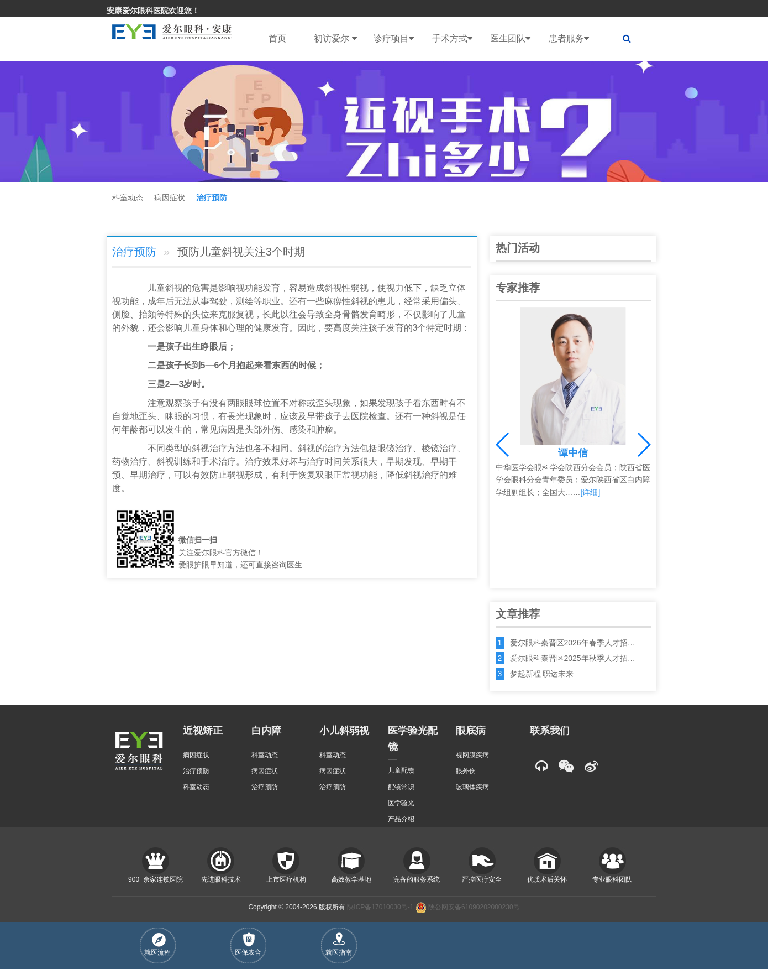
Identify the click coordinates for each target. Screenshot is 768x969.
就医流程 (157, 944)
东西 (281, 365)
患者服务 (569, 39)
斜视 (174, 288)
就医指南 (338, 944)
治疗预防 (211, 197)
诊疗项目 (394, 39)
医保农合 (248, 944)
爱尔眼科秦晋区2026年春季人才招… (572, 642)
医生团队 (510, 39)
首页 (277, 38)
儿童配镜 (401, 770)
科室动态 (127, 197)
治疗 (218, 448)
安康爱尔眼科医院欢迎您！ (153, 10)
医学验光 (401, 803)
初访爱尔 (335, 39)
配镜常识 (401, 787)
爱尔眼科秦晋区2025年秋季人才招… (572, 658)
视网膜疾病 (472, 755)
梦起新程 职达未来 (542, 673)
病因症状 (169, 197)
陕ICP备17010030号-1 (380, 907)
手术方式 (452, 39)
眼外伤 (466, 771)
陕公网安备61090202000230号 (467, 907)
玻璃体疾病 (472, 787)
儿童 (156, 288)
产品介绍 (401, 819)
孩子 (377, 327)
